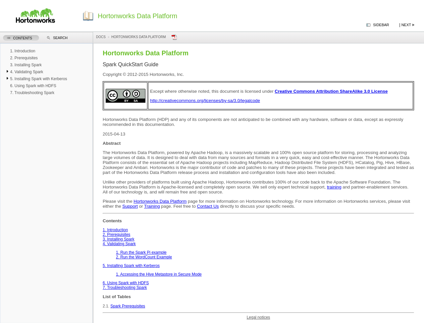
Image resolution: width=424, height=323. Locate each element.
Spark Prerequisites (127, 306)
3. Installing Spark (118, 239)
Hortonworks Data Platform (138, 37)
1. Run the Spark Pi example (141, 252)
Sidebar (381, 25)
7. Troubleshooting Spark (125, 287)
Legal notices (258, 317)
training (334, 187)
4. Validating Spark (119, 244)
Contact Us (208, 206)
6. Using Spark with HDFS (126, 283)
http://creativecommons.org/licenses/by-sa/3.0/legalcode (205, 100)
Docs (101, 37)
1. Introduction (115, 230)
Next (406, 25)
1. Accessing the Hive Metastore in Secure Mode (159, 274)
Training (152, 206)
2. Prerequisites (116, 234)
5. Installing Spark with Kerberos (131, 265)
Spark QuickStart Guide (130, 64)
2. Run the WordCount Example (144, 257)
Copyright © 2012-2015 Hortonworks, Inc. (143, 74)
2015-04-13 (114, 134)
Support (130, 206)
